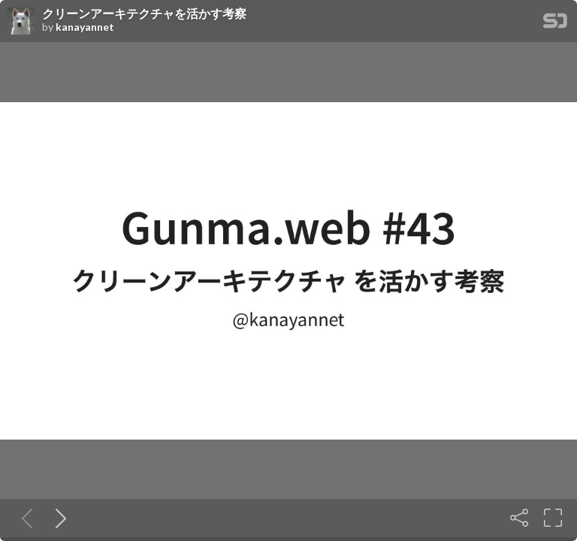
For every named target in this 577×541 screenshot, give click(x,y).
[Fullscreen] (553, 518)
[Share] (519, 518)
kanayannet (85, 27)
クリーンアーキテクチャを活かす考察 (144, 14)
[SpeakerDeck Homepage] (555, 24)
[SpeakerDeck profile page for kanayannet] (21, 22)
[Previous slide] (24, 518)
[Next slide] (58, 518)
